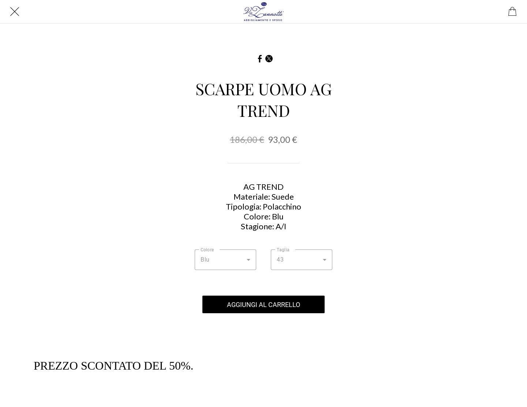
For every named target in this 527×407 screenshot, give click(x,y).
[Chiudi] (14, 11)
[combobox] (225, 259)
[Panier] (512, 12)
